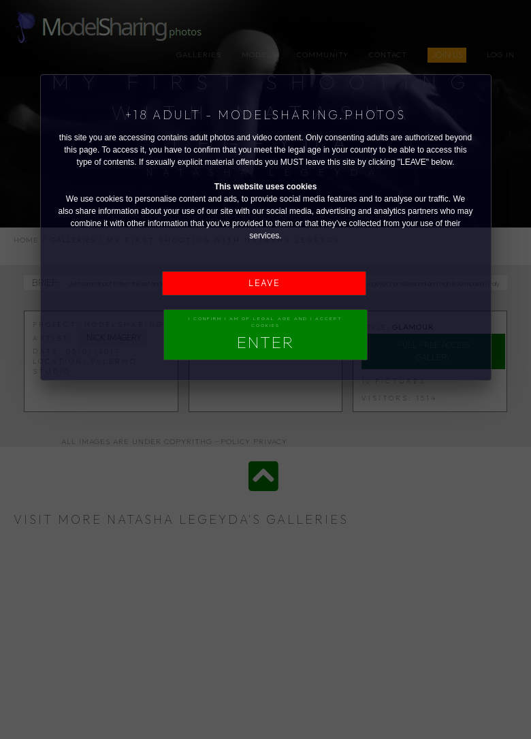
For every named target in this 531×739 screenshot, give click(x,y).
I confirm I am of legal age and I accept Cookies (265, 333)
